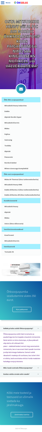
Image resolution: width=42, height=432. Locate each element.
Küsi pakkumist (22, 309)
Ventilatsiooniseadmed (13, 229)
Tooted (2, 2)
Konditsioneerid (10, 200)
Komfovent (9, 235)
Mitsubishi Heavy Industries (15, 105)
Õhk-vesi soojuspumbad (13, 174)
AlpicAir (7, 151)
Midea (6, 128)
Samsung (8, 140)
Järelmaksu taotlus (21, 414)
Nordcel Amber (10, 163)
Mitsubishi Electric (11, 123)
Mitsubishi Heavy (11, 206)
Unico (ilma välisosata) (13, 223)
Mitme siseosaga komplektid (16, 168)
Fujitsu (7, 134)
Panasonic (8, 157)
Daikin (7, 111)
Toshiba (7, 145)
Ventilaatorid (9, 246)
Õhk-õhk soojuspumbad (13, 100)
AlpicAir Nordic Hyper (12, 117)
